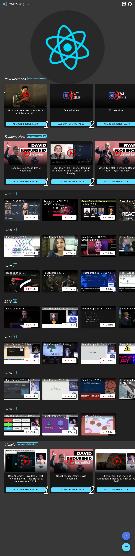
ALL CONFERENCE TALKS (26, 124)
